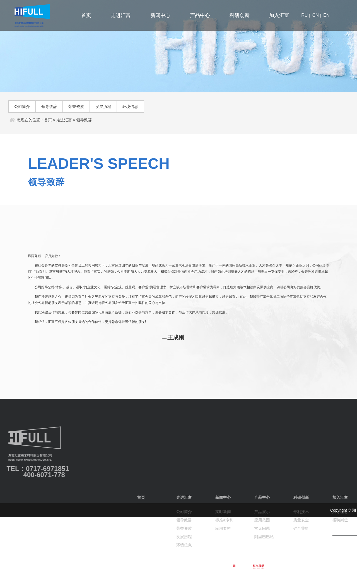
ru (304, 15)
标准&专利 (343, 520)
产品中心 (200, 15)
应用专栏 (341, 528)
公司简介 (22, 106)
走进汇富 (121, 15)
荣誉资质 (76, 106)
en (326, 15)
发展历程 (103, 106)
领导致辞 (49, 106)
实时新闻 (341, 511)
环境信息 (130, 106)
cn (315, 15)
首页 (86, 15)
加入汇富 (279, 15)
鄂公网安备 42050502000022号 (185, 566)
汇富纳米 (35, 15)
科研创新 (240, 15)
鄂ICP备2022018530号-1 (135, 566)
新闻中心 (160, 15)
